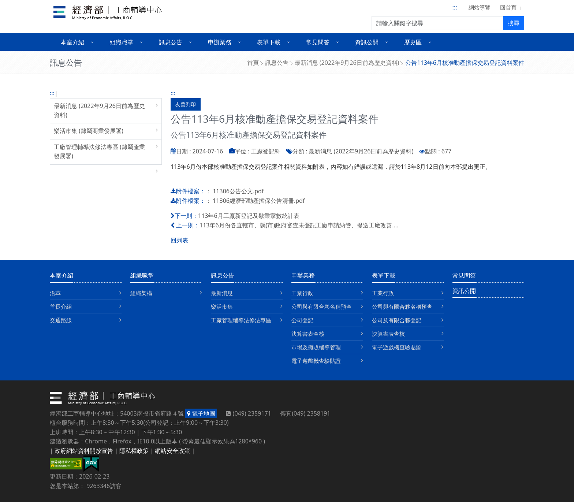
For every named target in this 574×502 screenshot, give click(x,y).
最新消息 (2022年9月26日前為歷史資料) (347, 63)
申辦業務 (303, 275)
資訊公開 (464, 291)
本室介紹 (61, 275)
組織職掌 (142, 275)
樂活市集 (222, 306)
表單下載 (383, 275)
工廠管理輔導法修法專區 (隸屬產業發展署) (99, 151)
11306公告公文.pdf (238, 191)
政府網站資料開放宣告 (84, 451)
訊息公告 (276, 63)
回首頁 (508, 7)
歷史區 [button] (413, 42)
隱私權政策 (134, 451)
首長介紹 (61, 306)
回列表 (179, 240)
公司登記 (302, 320)
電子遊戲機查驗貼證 (316, 360)
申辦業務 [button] (219, 42)
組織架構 (141, 293)
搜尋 (513, 23)
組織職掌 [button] (121, 42)
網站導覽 (480, 7)
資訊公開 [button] (367, 42)
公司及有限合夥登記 (396, 320)
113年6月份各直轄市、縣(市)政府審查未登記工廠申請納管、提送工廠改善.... (299, 225)
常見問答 (464, 275)
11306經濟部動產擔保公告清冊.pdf (259, 201)
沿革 (55, 293)
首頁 (253, 63)
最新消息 (222, 293)
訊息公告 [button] (170, 42)
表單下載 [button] (268, 42)
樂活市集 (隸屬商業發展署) (88, 131)
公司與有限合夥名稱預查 (321, 306)
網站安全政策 (172, 451)
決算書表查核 (307, 333)
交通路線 (61, 320)
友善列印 (185, 104)
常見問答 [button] (317, 42)
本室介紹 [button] (72, 42)
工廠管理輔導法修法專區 (241, 320)
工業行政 (302, 293)
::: (454, 7)
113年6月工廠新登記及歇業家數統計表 (248, 216)
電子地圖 (201, 413)
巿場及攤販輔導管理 (316, 347)
